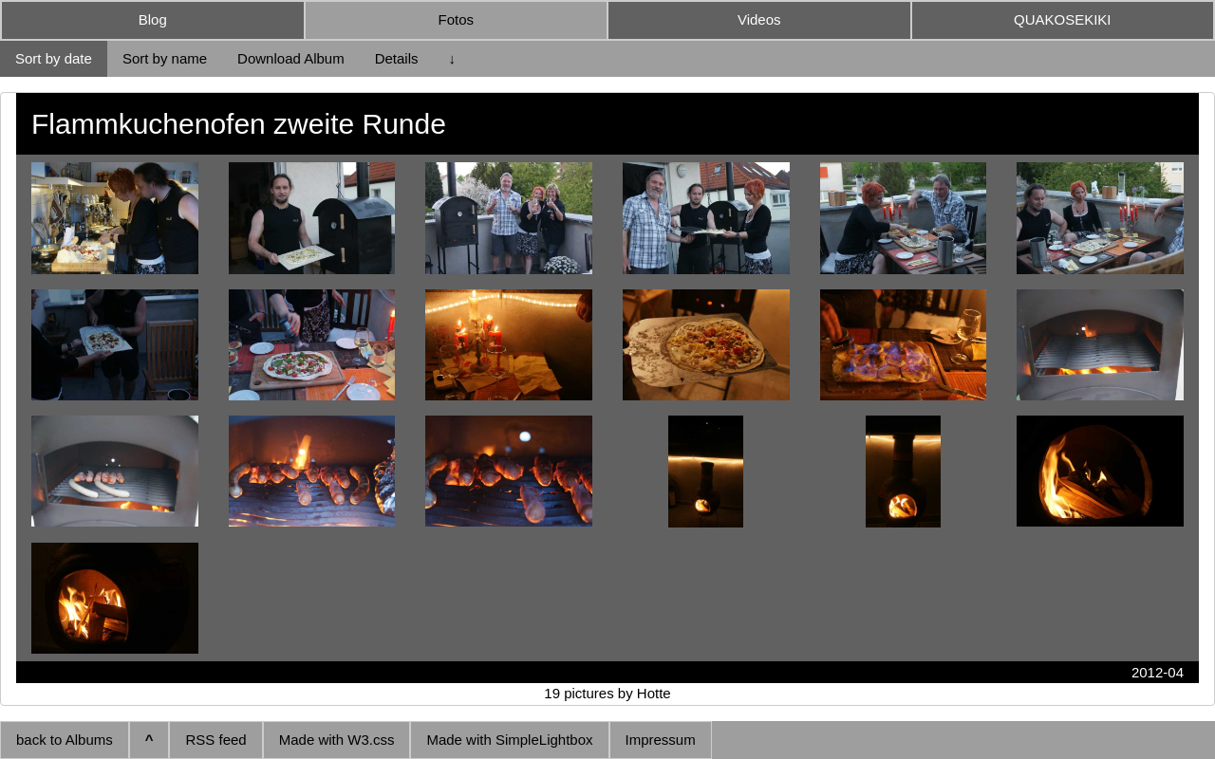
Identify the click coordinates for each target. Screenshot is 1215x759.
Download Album (291, 58)
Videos (759, 19)
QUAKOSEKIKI (1063, 19)
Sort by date (53, 58)
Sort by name (164, 58)
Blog (153, 19)
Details (397, 58)
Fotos (456, 19)
